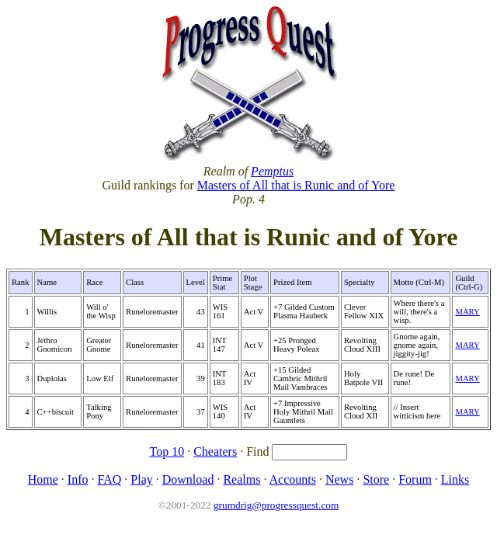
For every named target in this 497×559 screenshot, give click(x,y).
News (339, 479)
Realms (241, 479)
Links (455, 479)
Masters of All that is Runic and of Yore (296, 185)
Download (188, 479)
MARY (467, 311)
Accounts (292, 479)
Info (78, 479)
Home (43, 479)
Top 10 (167, 451)
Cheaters (215, 451)
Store (376, 479)
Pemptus (272, 171)
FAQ (109, 479)
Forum (415, 479)
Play (141, 479)
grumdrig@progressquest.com (276, 505)
